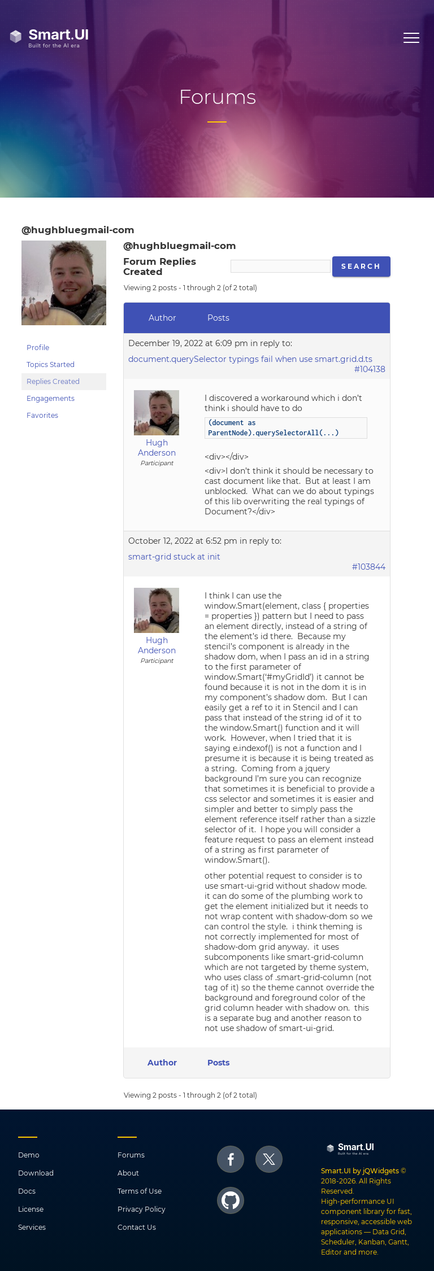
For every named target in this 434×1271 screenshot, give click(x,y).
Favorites (42, 415)
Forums (131, 1155)
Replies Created (53, 381)
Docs (27, 1191)
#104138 (369, 369)
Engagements (51, 398)
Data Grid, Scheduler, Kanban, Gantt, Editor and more (365, 1242)
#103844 (368, 567)
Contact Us (137, 1227)
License (31, 1209)
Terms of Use (140, 1191)
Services (32, 1227)
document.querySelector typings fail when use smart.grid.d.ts (250, 359)
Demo (29, 1155)
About (128, 1173)
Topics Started (51, 364)
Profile (38, 347)
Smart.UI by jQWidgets (360, 1171)
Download (36, 1173)
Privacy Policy (142, 1209)
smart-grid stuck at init (174, 557)
